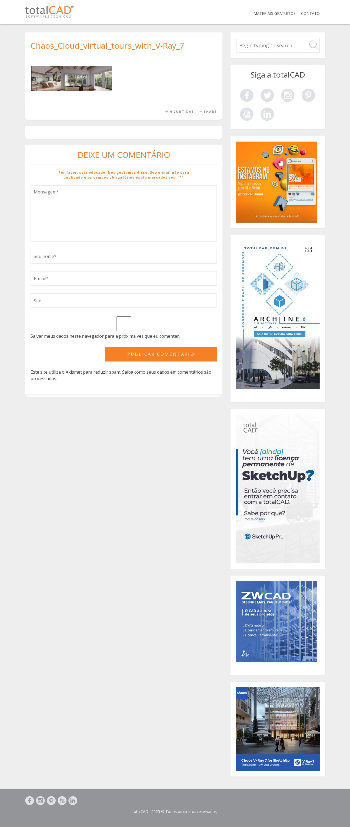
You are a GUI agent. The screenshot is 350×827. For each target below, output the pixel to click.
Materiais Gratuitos (275, 13)
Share (210, 111)
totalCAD (140, 811)
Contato (310, 13)
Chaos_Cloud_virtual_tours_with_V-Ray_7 (107, 45)
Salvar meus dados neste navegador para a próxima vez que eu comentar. (105, 336)
